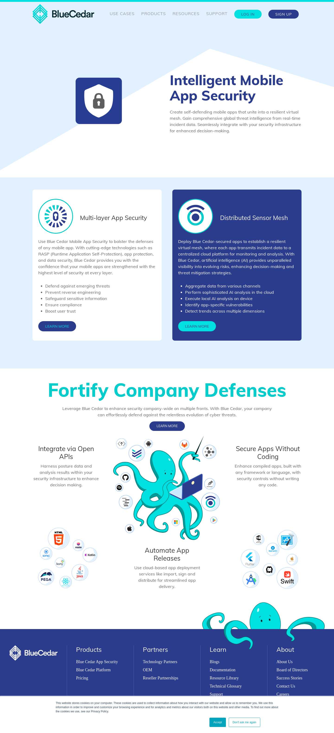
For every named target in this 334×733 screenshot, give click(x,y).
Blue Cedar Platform (93, 670)
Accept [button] (217, 722)
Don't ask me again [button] (244, 722)
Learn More (57, 326)
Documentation (222, 670)
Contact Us (285, 686)
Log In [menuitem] (248, 14)
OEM (147, 670)
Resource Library (224, 678)
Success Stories (289, 678)
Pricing (82, 678)
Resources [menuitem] (186, 13)
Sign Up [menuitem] (283, 14)
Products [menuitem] (153, 13)
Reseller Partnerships (160, 678)
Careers (282, 694)
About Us (284, 661)
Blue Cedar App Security (97, 661)
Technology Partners (160, 661)
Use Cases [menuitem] (122, 13)
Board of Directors (292, 670)
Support (216, 694)
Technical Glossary (226, 686)
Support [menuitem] (217, 13)
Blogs (214, 661)
